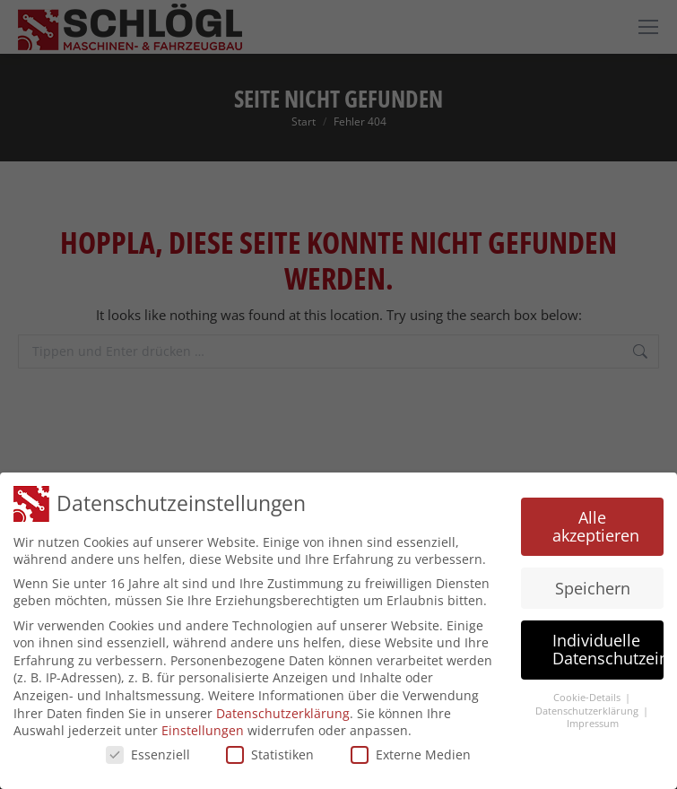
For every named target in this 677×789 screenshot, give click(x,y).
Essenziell (148, 753)
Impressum (593, 722)
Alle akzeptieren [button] (595, 525)
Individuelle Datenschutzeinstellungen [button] (608, 649)
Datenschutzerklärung (283, 712)
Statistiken (270, 753)
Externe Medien (411, 753)
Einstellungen (202, 729)
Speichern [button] (592, 587)
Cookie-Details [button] (588, 696)
